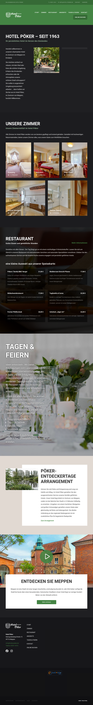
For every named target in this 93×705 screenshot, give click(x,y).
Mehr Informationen (79, 243)
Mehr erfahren (46, 602)
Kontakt (77, 2)
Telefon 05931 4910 (12, 646)
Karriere (84, 2)
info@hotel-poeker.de (12, 643)
